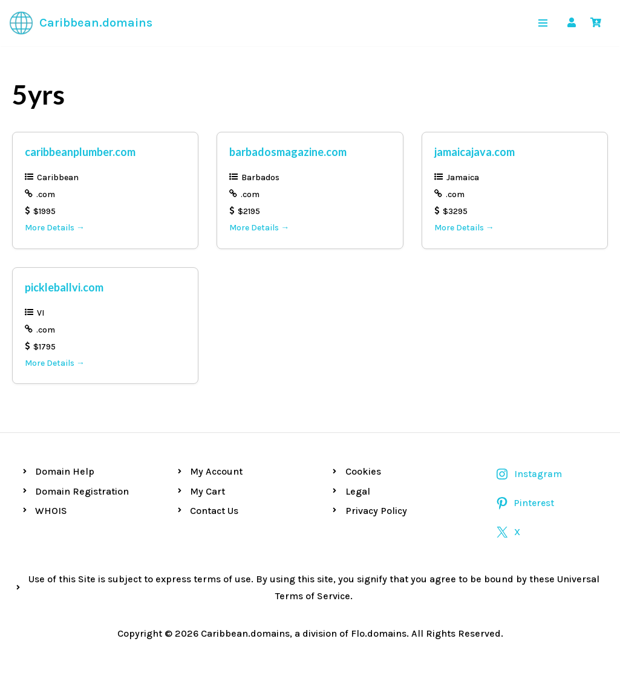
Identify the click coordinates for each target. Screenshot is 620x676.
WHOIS (51, 510)
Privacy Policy (376, 510)
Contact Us (214, 510)
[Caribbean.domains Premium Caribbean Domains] (80, 23)
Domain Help (64, 471)
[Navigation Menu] (542, 23)
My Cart (207, 491)
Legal (357, 491)
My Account (216, 471)
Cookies (363, 471)
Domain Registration (82, 491)
